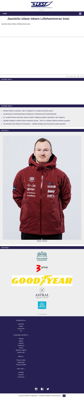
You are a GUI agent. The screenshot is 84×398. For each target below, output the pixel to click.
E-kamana (21, 377)
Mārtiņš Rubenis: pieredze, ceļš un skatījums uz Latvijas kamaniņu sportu (28, 111)
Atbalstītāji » (5, 247)
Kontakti (21, 372)
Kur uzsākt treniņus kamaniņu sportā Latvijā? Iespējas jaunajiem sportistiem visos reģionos (34, 117)
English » (42, 10)
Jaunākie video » (7, 79)
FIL (21, 331)
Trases (21, 348)
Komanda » (5, 130)
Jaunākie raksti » (7, 106)
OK (64, 395)
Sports (21, 341)
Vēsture (21, 343)
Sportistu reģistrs (21, 350)
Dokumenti (21, 328)
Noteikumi (21, 345)
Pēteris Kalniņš (42, 241)
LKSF (5, 13)
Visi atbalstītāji (42, 314)
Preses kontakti (21, 364)
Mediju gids (21, 362)
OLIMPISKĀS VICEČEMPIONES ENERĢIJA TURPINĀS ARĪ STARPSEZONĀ (29, 114)
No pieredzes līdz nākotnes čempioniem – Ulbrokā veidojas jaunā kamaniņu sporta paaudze (34, 124)
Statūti (21, 326)
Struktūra (21, 324)
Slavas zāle (21, 352)
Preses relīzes (21, 360)
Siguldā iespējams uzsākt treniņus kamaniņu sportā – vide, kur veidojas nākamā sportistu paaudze (36, 120)
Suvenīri (21, 374)
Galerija (21, 338)
